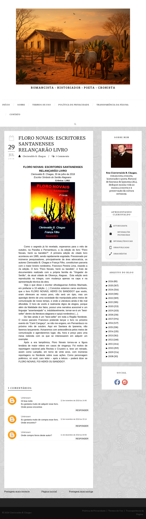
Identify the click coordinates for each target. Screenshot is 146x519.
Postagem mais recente (17, 491)
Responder (82, 410)
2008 (111, 356)
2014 (111, 331)
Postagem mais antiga (81, 491)
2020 (111, 306)
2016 (110, 323)
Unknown (26, 397)
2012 (110, 339)
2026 (111, 281)
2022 (110, 298)
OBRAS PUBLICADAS (119, 247)
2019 (110, 310)
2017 (110, 319)
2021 (110, 302)
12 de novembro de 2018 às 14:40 (74, 401)
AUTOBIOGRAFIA (118, 225)
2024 (111, 289)
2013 (110, 335)
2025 (110, 285)
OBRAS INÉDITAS (118, 253)
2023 (110, 294)
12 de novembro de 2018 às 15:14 (74, 419)
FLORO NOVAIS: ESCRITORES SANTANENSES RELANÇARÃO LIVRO (52, 144)
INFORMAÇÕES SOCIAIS (121, 241)
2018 (110, 315)
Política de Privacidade (94, 511)
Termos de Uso (115, 511)
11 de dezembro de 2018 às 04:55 (74, 435)
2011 (110, 344)
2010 (111, 348)
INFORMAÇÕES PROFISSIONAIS (119, 233)
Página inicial (49, 491)
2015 (110, 327)
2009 (111, 352)
